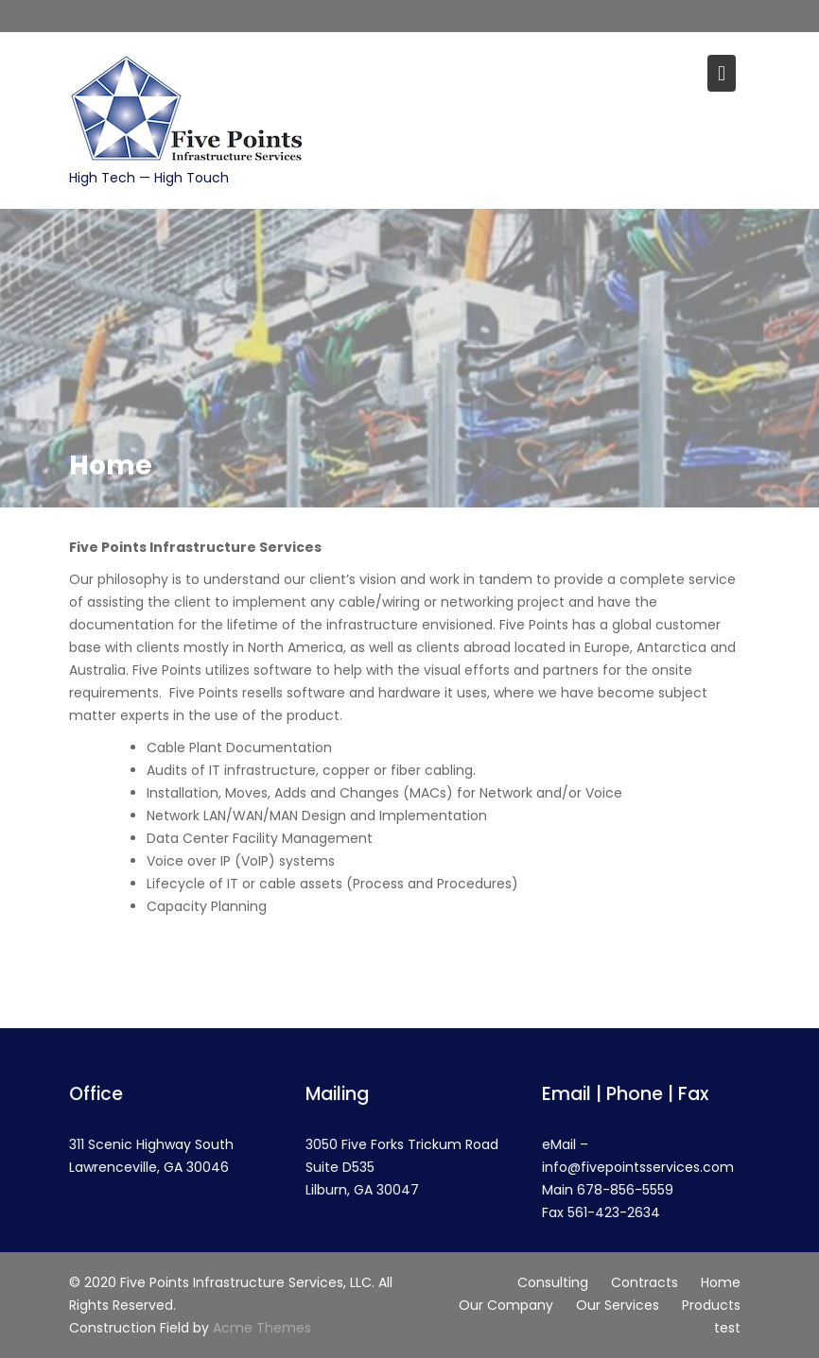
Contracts (644, 1282)
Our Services (617, 1305)
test (727, 1327)
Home (721, 1282)
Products (711, 1305)
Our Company (506, 1305)
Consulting (552, 1282)
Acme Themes (262, 1327)
